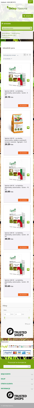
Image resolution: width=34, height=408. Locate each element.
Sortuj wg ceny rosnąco (11, 55)
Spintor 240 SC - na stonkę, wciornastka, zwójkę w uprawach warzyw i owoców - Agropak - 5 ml (16, 140)
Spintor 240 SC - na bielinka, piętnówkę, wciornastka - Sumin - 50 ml (17, 282)
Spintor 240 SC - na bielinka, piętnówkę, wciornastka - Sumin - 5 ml (16, 93)
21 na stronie (7, 59)
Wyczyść (28, 324)
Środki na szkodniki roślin (9, 35)
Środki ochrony (16, 33)
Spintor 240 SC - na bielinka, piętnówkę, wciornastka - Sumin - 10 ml (17, 187)
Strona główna (6, 33)
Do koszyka (23, 105)
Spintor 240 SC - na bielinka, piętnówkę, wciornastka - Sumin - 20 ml (17, 234)
